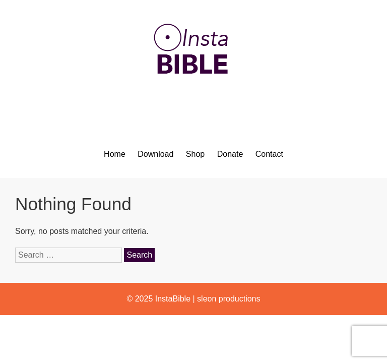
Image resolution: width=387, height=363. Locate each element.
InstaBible (172, 298)
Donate (230, 154)
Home (114, 154)
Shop (195, 154)
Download (155, 154)
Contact (269, 154)
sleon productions (228, 298)
